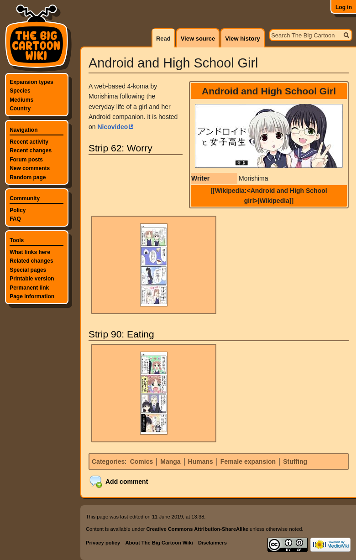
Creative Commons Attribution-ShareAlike (197, 529)
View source (198, 38)
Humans (200, 461)
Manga (170, 461)
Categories (108, 461)
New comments (30, 168)
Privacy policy (103, 542)
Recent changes (31, 150)
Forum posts (26, 159)
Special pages (28, 270)
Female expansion (248, 461)
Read (163, 38)
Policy (18, 210)
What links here (30, 252)
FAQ (15, 219)
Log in (343, 7)
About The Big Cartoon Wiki (159, 542)
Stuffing (295, 461)
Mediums (21, 100)
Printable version (32, 278)
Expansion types (31, 82)
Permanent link (29, 288)
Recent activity (29, 142)
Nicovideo (112, 126)
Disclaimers (212, 542)
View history (242, 38)
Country (20, 108)
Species (20, 91)
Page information (32, 296)
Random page (28, 177)
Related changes (31, 261)
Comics (141, 461)
